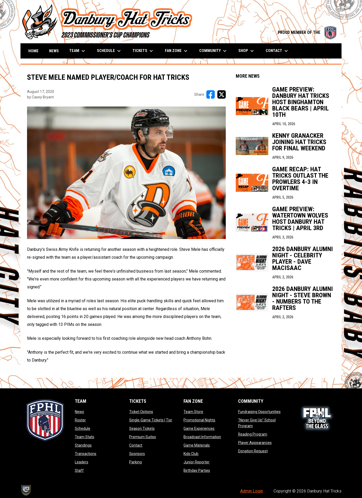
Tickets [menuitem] (143, 51)
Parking (135, 462)
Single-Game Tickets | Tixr (150, 420)
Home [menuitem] (33, 51)
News (79, 412)
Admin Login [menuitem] (251, 491)
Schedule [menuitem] (109, 51)
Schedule (82, 428)
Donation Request (253, 451)
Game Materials (196, 445)
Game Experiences (198, 428)
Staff (79, 470)
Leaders (81, 462)
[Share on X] (221, 94)
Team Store (193, 412)
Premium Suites (142, 437)
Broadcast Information (202, 437)
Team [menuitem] (77, 51)
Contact (135, 445)
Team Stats (84, 437)
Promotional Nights (199, 420)
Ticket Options (141, 412)
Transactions (85, 454)
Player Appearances (255, 443)
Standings (83, 445)
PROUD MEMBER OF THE (307, 32)
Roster (80, 420)
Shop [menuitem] (246, 51)
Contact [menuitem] (277, 51)
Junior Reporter (196, 462)
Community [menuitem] (213, 51)
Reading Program (252, 434)
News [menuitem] (54, 51)
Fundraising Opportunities (259, 412)
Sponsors (137, 454)
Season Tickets (142, 428)
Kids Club (190, 454)
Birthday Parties (196, 470)
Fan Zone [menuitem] (177, 51)
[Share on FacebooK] (210, 94)
